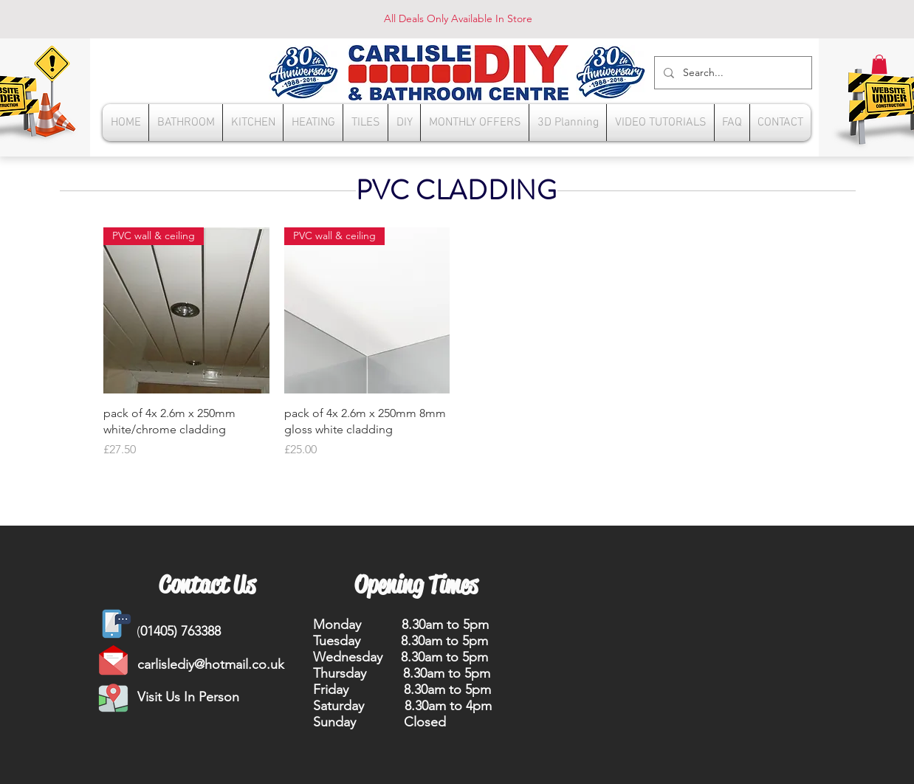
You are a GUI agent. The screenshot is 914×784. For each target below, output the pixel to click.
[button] (879, 64)
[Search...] (731, 73)
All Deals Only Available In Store (458, 18)
